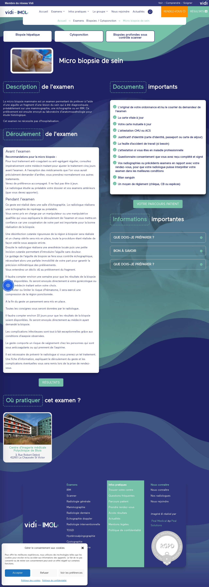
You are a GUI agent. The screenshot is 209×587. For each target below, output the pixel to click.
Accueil (43, 11)
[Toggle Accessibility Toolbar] (8, 285)
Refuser (44, 573)
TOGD (70, 530)
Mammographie (76, 507)
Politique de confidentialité (54, 581)
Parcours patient (118, 501)
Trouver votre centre (121, 490)
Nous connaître (160, 490)
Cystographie (74, 542)
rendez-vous (174, 11)
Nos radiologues (160, 496)
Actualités (139, 11)
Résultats (198, 11)
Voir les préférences (71, 573)
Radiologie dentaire (78, 513)
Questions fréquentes (122, 496)
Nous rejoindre (120, 11)
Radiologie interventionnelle (83, 524)
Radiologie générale (78, 501)
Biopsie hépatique (28, 34)
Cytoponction (79, 34)
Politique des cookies (30, 581)
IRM (69, 490)
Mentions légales (119, 524)
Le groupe (100, 12)
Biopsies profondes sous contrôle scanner (130, 36)
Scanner (71, 496)
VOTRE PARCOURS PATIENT (158, 204)
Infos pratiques (78, 12)
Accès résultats (118, 513)
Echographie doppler (79, 519)
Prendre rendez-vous (121, 507)
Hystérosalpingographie (81, 536)
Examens (58, 12)
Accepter (18, 573)
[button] (82, 548)
